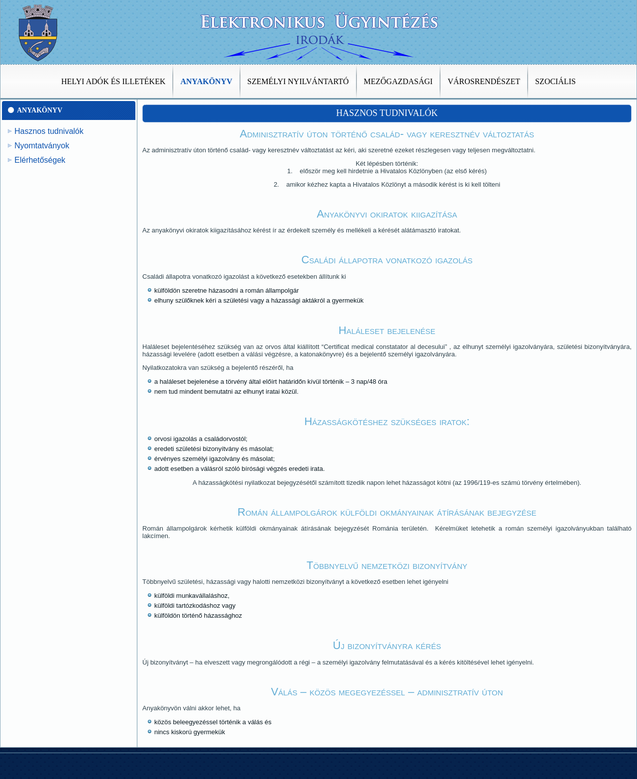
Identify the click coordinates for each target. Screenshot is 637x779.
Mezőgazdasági (398, 81)
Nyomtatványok (41, 145)
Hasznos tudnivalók (49, 131)
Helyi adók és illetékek (113, 81)
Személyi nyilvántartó (298, 81)
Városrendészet (483, 81)
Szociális (555, 81)
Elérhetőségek (39, 160)
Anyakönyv (206, 81)
